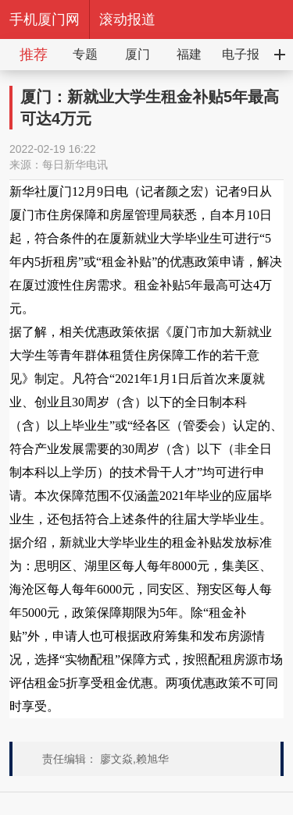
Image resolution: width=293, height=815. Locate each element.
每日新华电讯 (75, 164)
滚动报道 (127, 19)
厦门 (137, 54)
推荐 (34, 54)
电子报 (240, 54)
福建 (189, 54)
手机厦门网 (44, 19)
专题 (85, 54)
